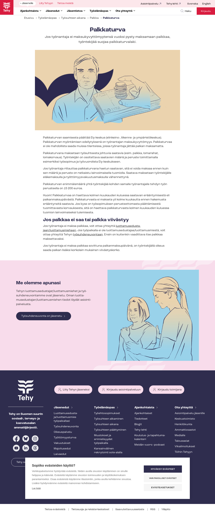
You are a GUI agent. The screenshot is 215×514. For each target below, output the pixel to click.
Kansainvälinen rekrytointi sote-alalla (108, 450)
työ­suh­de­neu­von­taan (88, 234)
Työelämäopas (47, 18)
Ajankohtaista (144, 407)
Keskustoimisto (185, 419)
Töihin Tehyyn (183, 452)
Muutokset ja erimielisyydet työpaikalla (103, 439)
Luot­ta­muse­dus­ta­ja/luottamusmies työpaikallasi (66, 417)
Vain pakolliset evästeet (163, 478)
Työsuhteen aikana (73, 18)
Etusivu (29, 18)
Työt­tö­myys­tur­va (65, 437)
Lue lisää (36, 488)
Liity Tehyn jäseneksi (76, 389)
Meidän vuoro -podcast (149, 445)
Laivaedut (60, 454)
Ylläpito (165, 509)
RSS (153, 509)
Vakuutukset (62, 443)
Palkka (94, 18)
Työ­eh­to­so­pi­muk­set (107, 413)
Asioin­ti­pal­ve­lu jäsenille (190, 413)
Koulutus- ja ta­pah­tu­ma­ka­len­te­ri (149, 437)
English (206, 4)
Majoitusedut (62, 448)
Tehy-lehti (172, 4)
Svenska (192, 4)
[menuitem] (194, 4)
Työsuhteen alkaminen (108, 419)
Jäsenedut (62, 407)
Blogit (138, 424)
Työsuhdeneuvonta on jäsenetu (41, 316)
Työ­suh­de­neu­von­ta (66, 426)
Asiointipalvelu (149, 4)
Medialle (180, 435)
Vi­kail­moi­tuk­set (185, 446)
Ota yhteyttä (184, 407)
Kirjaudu (206, 11)
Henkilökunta (183, 424)
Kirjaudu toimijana (170, 389)
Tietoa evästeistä (55, 509)
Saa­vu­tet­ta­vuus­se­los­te (130, 509)
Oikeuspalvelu (63, 432)
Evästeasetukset (163, 487)
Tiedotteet (140, 419)
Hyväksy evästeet (163, 469)
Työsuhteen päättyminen (110, 430)
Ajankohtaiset (143, 413)
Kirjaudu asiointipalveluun (124, 389)
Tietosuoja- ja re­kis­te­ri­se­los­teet (90, 509)
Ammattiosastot (185, 430)
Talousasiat (182, 441)
